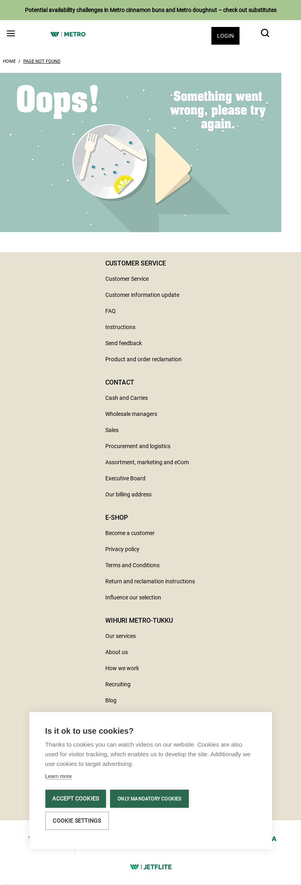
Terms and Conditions (132, 565)
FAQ (110, 311)
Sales (112, 430)
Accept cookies (75, 798)
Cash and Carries (126, 398)
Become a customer (130, 533)
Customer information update (142, 295)
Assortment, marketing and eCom (147, 462)
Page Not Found (41, 61)
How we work (122, 668)
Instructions (120, 327)
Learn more (58, 776)
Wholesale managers (131, 414)
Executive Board (125, 478)
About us (116, 652)
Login (225, 36)
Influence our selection (133, 597)
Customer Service (127, 279)
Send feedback (123, 343)
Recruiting (118, 684)
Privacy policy (122, 549)
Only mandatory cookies (149, 799)
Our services (120, 636)
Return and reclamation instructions (150, 581)
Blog (111, 700)
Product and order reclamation (143, 359)
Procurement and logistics (137, 446)
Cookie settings (77, 820)
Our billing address (128, 494)
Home (9, 61)
